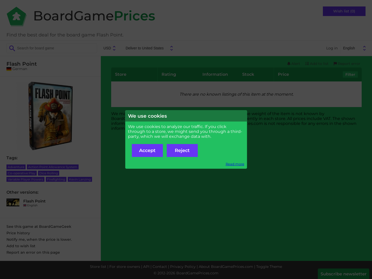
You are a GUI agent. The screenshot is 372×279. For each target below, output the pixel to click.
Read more (235, 164)
